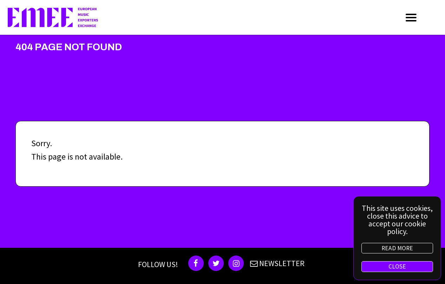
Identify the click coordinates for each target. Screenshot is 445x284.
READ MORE (397, 248)
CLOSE (397, 266)
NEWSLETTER (276, 263)
